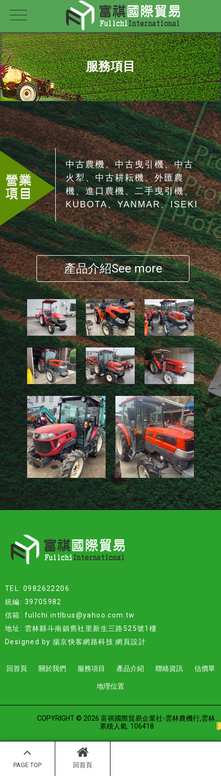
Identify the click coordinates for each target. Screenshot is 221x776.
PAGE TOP (27, 757)
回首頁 (83, 757)
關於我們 (52, 668)
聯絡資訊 (169, 668)
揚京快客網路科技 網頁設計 (99, 642)
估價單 (204, 668)
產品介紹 (130, 668)
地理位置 (110, 686)
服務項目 (91, 668)
